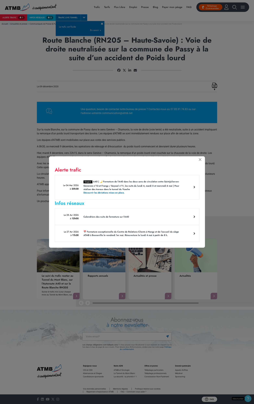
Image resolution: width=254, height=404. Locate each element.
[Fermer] (200, 159)
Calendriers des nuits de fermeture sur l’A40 (106, 216)
